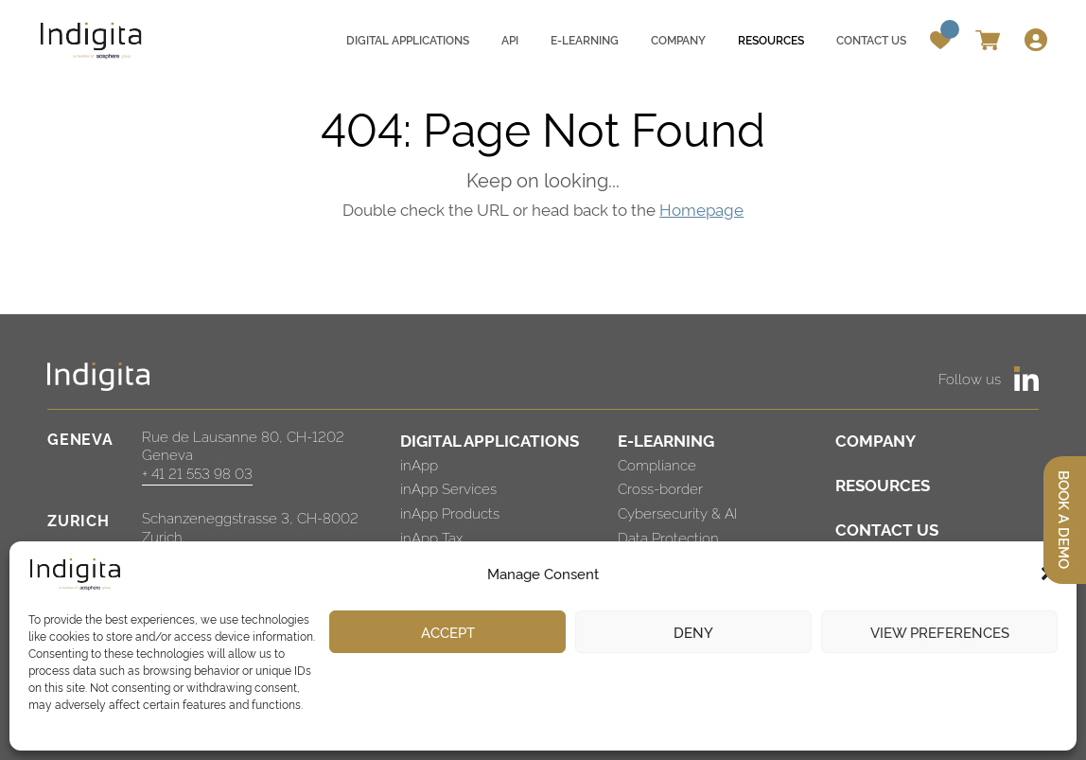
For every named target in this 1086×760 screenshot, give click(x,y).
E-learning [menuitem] (585, 39)
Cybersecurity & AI (677, 512)
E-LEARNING (666, 440)
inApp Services (448, 488)
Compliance (657, 464)
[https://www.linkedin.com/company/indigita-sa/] (1026, 378)
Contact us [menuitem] (871, 39)
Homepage (701, 209)
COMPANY (875, 440)
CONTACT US (886, 528)
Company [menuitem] (678, 39)
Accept (448, 632)
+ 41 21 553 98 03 (197, 473)
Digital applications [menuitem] (407, 39)
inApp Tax (431, 537)
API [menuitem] (509, 39)
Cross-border (660, 488)
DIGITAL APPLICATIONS (489, 440)
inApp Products (449, 512)
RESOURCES (882, 484)
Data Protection (668, 537)
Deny (693, 632)
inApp (419, 464)
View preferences (939, 632)
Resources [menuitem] (771, 39)
